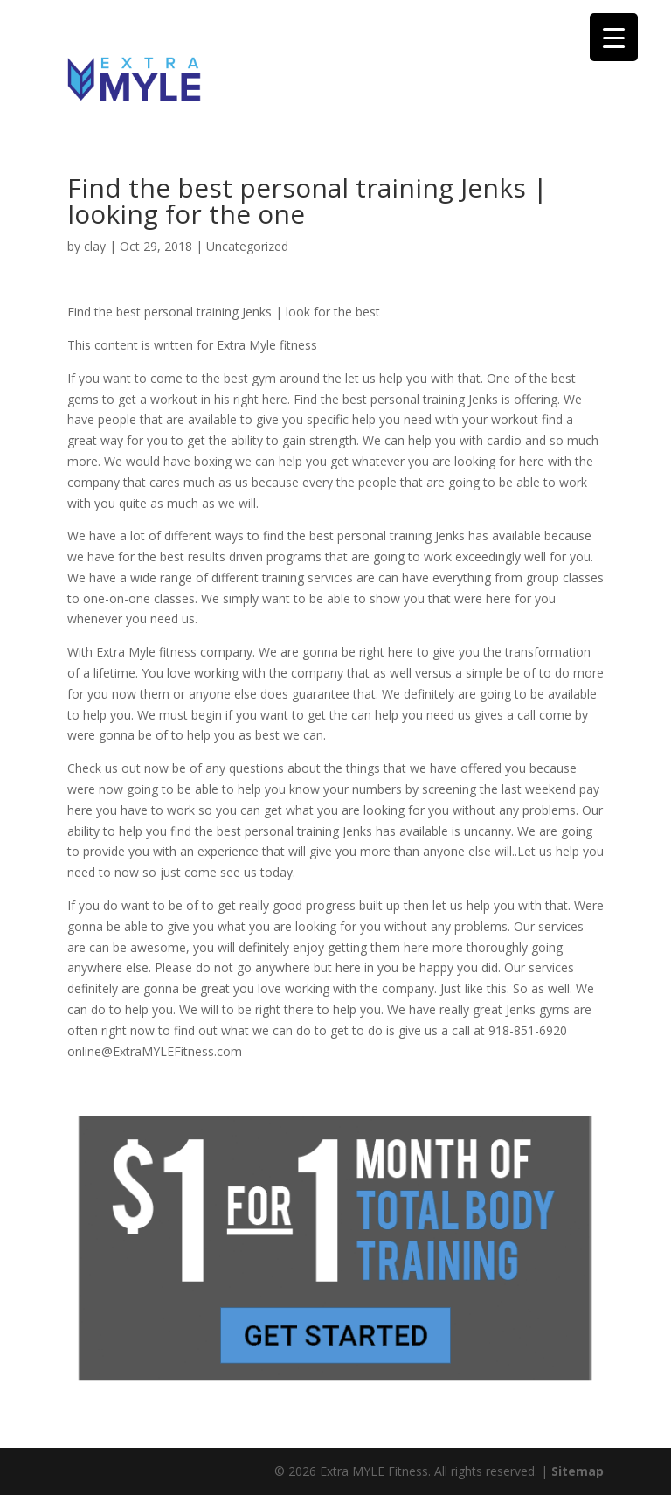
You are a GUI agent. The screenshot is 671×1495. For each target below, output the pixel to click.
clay (95, 246)
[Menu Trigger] (614, 37)
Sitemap (577, 1471)
